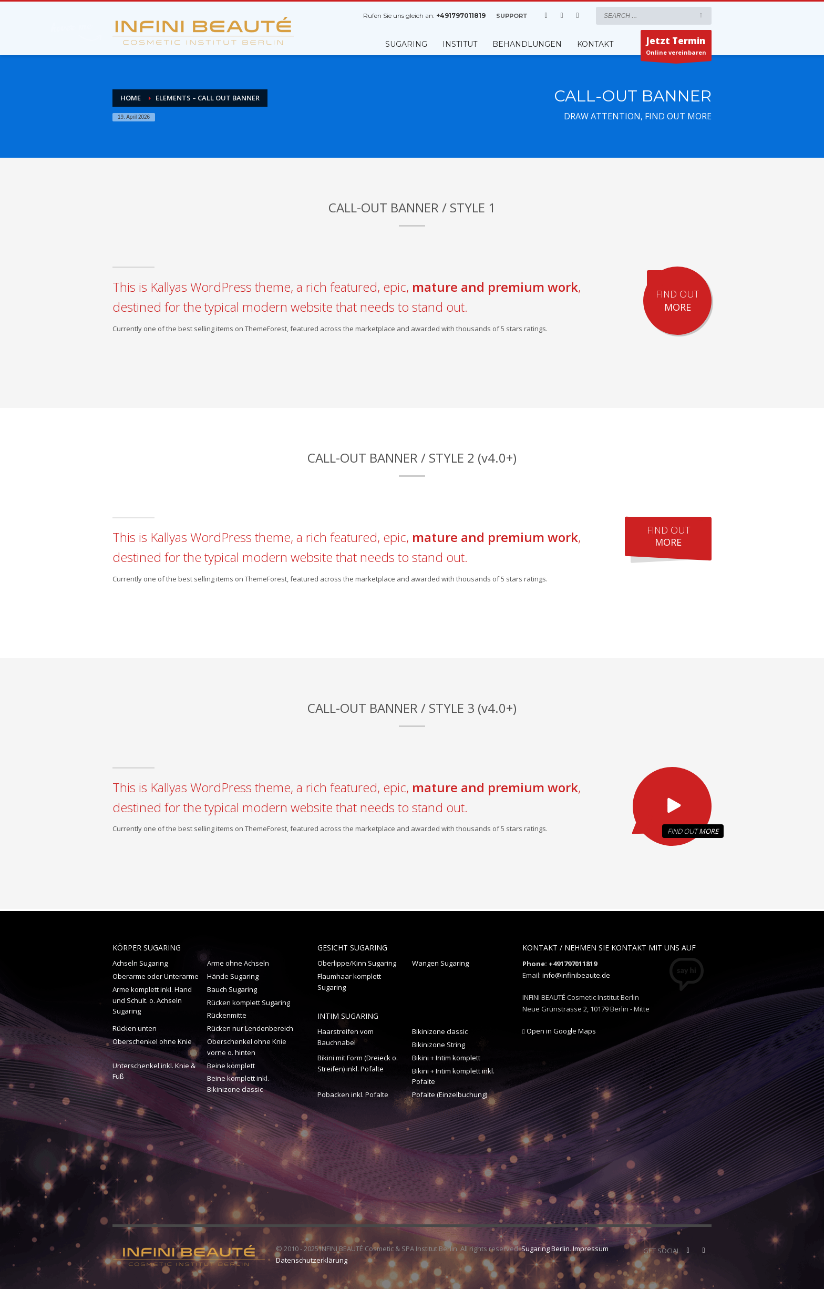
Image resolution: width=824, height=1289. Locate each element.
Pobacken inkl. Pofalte (352, 1094)
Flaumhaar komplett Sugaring (349, 981)
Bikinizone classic (440, 1031)
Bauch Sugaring (232, 989)
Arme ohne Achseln (238, 963)
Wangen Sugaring (440, 963)
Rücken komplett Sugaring (248, 1002)
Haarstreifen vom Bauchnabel (345, 1037)
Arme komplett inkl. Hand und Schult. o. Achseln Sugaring (152, 1000)
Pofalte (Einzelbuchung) (449, 1094)
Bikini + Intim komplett (446, 1057)
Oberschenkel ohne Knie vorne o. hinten (246, 1047)
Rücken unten (134, 1028)
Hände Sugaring (233, 976)
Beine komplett (231, 1065)
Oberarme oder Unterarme (155, 976)
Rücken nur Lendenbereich (250, 1028)
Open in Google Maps (559, 1031)
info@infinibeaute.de (576, 975)
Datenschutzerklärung (311, 1260)
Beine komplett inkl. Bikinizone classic (238, 1083)
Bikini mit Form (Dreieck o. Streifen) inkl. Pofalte (357, 1063)
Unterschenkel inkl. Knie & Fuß (153, 1071)
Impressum (591, 1248)
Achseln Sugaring (140, 963)
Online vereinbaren (676, 48)
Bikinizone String (438, 1044)
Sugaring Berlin (545, 1248)
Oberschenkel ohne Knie (152, 1041)
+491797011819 (461, 15)
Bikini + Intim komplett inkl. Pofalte (453, 1076)
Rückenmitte (226, 1015)
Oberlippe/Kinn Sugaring (356, 963)
